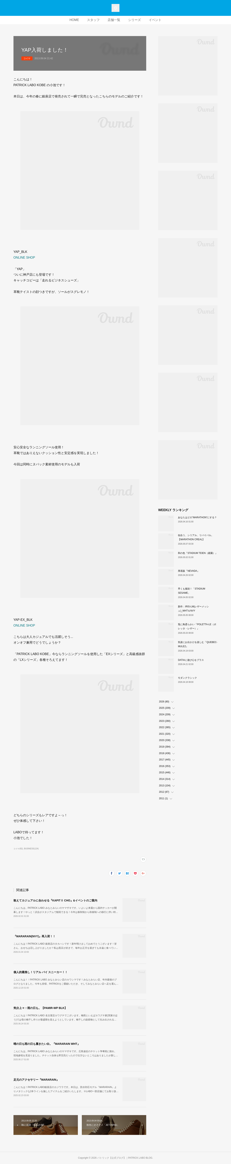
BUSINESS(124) (31, 849)
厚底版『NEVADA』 (188, 571)
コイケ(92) (18, 849)
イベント (155, 20)
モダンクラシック (187, 677)
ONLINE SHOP (24, 257)
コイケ (27, 58)
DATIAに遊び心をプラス (191, 660)
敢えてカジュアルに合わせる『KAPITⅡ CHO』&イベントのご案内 (55, 900)
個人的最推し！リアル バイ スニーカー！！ (40, 972)
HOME (74, 20)
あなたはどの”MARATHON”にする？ (197, 517)
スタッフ (93, 20)
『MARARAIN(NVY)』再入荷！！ (34, 936)
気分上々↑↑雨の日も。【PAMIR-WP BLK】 (40, 1008)
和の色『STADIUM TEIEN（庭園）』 (198, 553)
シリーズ (134, 20)
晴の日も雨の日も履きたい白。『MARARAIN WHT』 (46, 1043)
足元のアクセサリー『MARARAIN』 (36, 1079)
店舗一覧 (114, 20)
